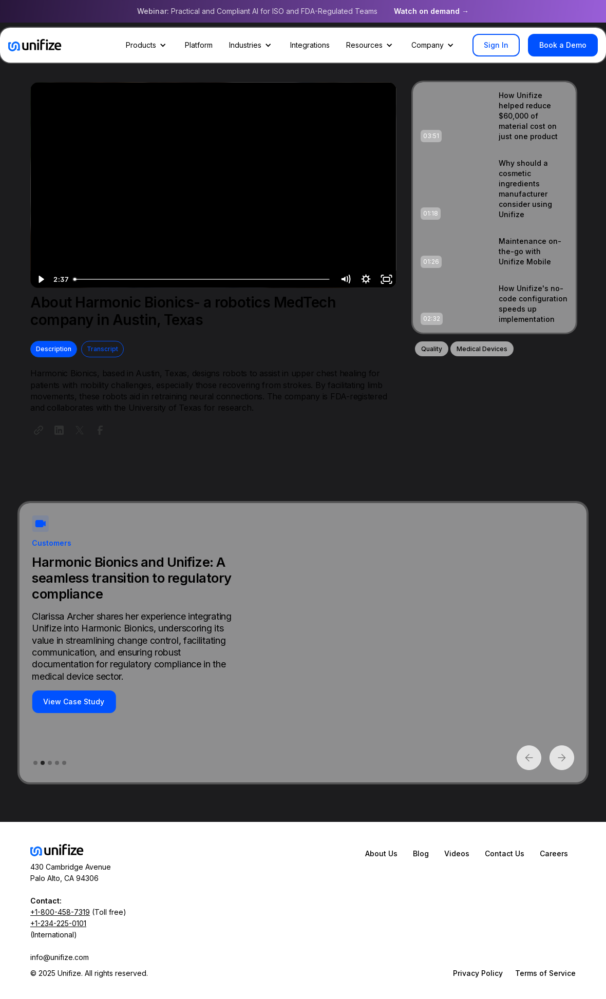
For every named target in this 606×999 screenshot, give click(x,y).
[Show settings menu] (365, 279)
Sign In (496, 45)
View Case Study (73, 701)
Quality (431, 349)
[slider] (202, 279)
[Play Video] (40, 279)
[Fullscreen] (386, 279)
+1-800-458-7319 (60, 912)
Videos (456, 853)
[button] (147, 45)
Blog (421, 853)
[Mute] (345, 279)
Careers (554, 853)
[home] (35, 45)
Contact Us (504, 853)
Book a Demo (562, 45)
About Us (381, 853)
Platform (199, 45)
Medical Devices (482, 349)
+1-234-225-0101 (58, 923)
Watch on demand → (431, 11)
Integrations (310, 45)
